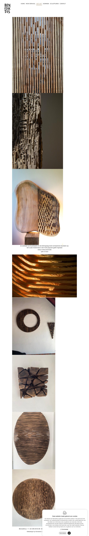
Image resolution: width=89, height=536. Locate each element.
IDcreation (34, 531)
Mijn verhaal (30, 3)
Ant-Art (39, 3)
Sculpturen (54, 3)
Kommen (46, 3)
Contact (63, 3)
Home (23, 3)
